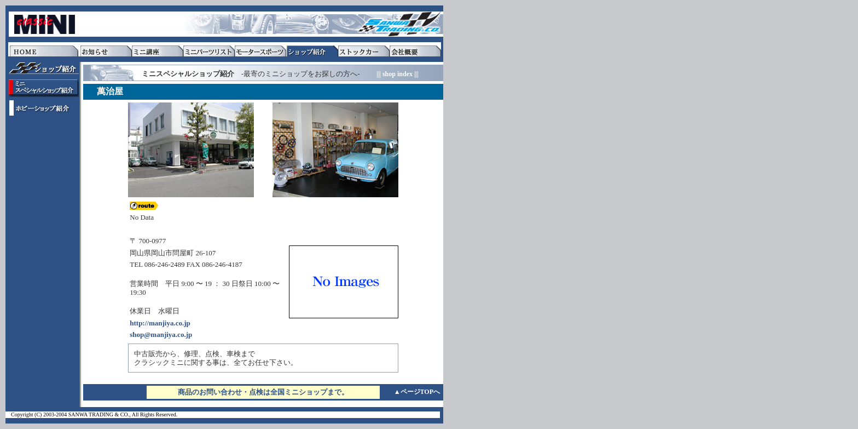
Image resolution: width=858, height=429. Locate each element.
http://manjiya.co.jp (160, 323)
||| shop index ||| (397, 74)
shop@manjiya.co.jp (161, 334)
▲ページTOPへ (417, 392)
